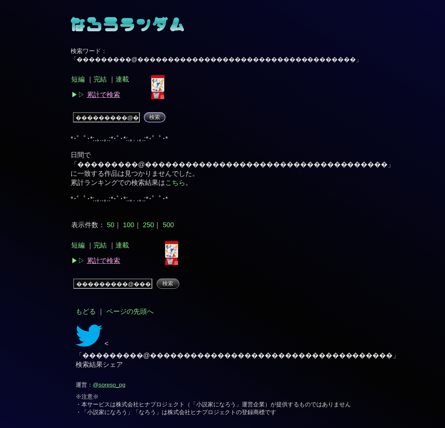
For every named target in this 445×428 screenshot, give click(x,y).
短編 (78, 79)
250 (148, 225)
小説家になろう (216, 404)
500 (168, 225)
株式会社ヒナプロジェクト (150, 404)
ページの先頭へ (130, 311)
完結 (100, 79)
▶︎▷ (95, 94)
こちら (175, 182)
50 (110, 225)
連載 (122, 79)
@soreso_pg (109, 385)
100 (128, 225)
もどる (86, 311)
